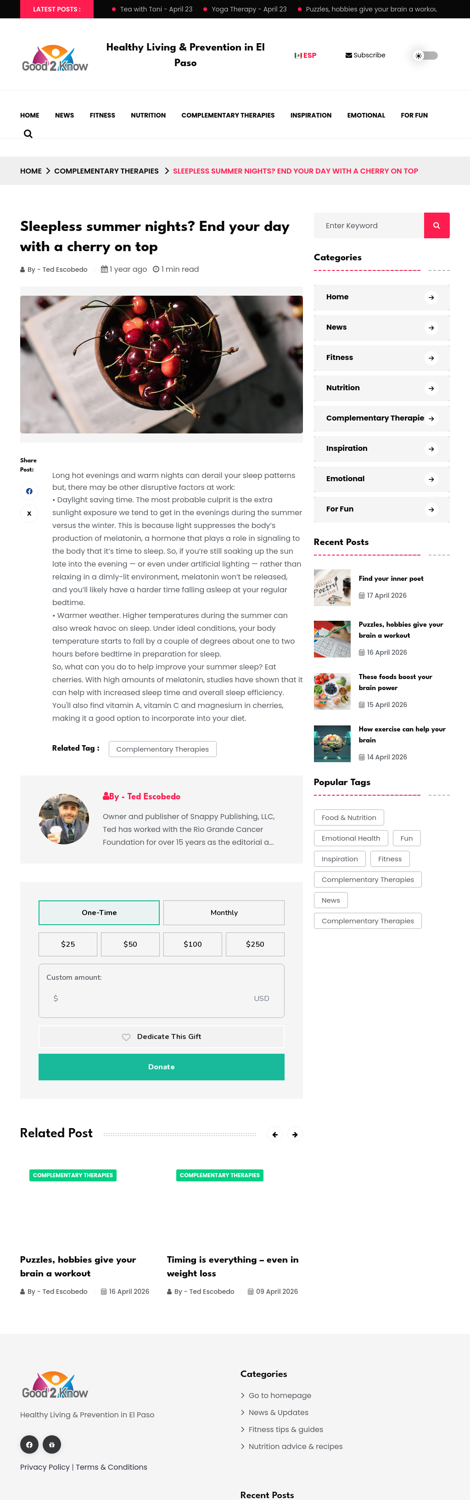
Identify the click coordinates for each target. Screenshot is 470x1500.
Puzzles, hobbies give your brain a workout (373, 9)
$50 (130, 944)
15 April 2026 (383, 704)
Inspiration (311, 115)
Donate (161, 1067)
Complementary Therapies (228, 115)
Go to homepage (280, 1395)
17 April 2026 (383, 595)
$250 (255, 944)
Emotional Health (351, 838)
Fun (407, 838)
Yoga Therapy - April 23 (249, 9)
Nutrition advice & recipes (296, 1446)
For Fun (414, 115)
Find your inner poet (391, 579)
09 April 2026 (273, 1291)
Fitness (102, 115)
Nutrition (148, 115)
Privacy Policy (45, 1467)
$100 (193, 944)
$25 (68, 944)
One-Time (99, 913)
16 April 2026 (125, 1291)
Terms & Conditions (111, 1467)
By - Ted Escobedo (54, 269)
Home (29, 115)
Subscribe (366, 55)
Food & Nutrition (349, 817)
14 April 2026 (383, 757)
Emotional (366, 115)
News (64, 115)
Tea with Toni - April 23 (156, 9)
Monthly (224, 913)
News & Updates (278, 1412)
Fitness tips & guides (286, 1429)
